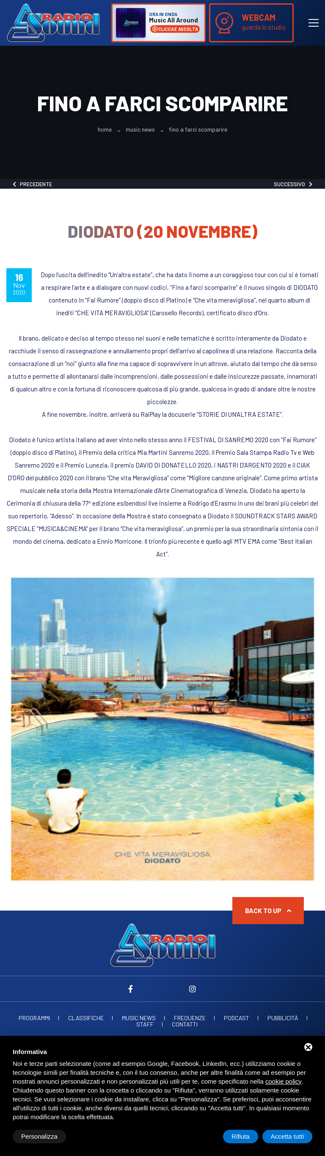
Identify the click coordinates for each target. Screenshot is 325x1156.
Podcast (236, 1018)
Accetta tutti (287, 1136)
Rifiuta (240, 1136)
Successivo (293, 184)
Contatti (185, 1024)
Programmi (34, 1018)
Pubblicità (282, 1018)
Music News (140, 129)
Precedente (32, 184)
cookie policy (283, 1081)
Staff (145, 1024)
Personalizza (39, 1136)
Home (105, 129)
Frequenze (190, 1018)
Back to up (268, 910)
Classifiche (86, 1018)
